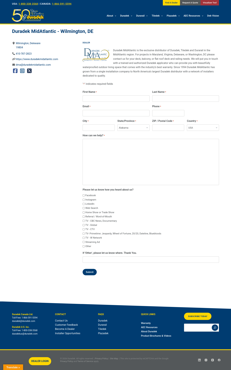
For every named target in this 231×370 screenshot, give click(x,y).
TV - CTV (90, 229)
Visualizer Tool (210, 2)
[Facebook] (219, 360)
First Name (90, 92)
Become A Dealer (65, 329)
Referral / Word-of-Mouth (98, 216)
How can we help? (94, 135)
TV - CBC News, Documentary (101, 220)
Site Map (114, 358)
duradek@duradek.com (23, 321)
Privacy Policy (101, 358)
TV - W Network (93, 237)
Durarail (142, 16)
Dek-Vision (213, 15)
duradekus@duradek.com (25, 333)
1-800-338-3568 (28, 3)
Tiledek (158, 16)
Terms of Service (85, 361)
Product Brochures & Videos (156, 335)
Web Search (91, 208)
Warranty (146, 323)
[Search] (215, 327)
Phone (156, 106)
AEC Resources (194, 16)
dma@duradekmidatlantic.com (33, 64)
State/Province (126, 121)
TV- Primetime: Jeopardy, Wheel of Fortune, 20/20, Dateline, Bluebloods (123, 233)
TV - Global (91, 225)
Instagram (90, 199)
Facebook (90, 195)
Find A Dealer (171, 2)
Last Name (159, 92)
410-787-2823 (24, 53)
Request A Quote (190, 2)
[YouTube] (212, 360)
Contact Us (61, 320)
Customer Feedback (66, 324)
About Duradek (149, 331)
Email (86, 106)
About (112, 16)
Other (88, 246)
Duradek (126, 16)
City (86, 121)
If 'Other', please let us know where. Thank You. (110, 252)
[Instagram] (206, 360)
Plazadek (174, 16)
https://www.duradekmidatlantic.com (37, 59)
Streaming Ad (92, 242)
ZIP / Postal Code (163, 121)
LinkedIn (89, 203)
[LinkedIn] (199, 360)
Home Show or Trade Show (99, 212)
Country (192, 121)
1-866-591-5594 (61, 3)
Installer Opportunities (67, 333)
